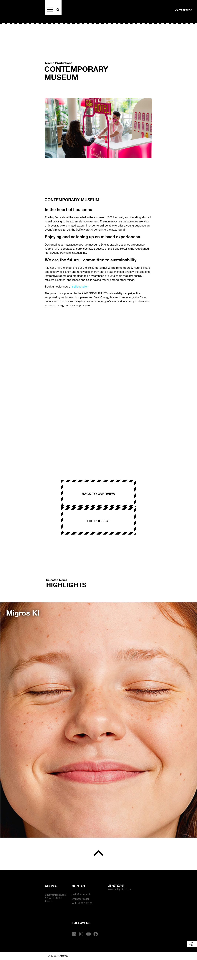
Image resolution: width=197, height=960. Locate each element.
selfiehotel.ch (80, 286)
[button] (7, 717)
